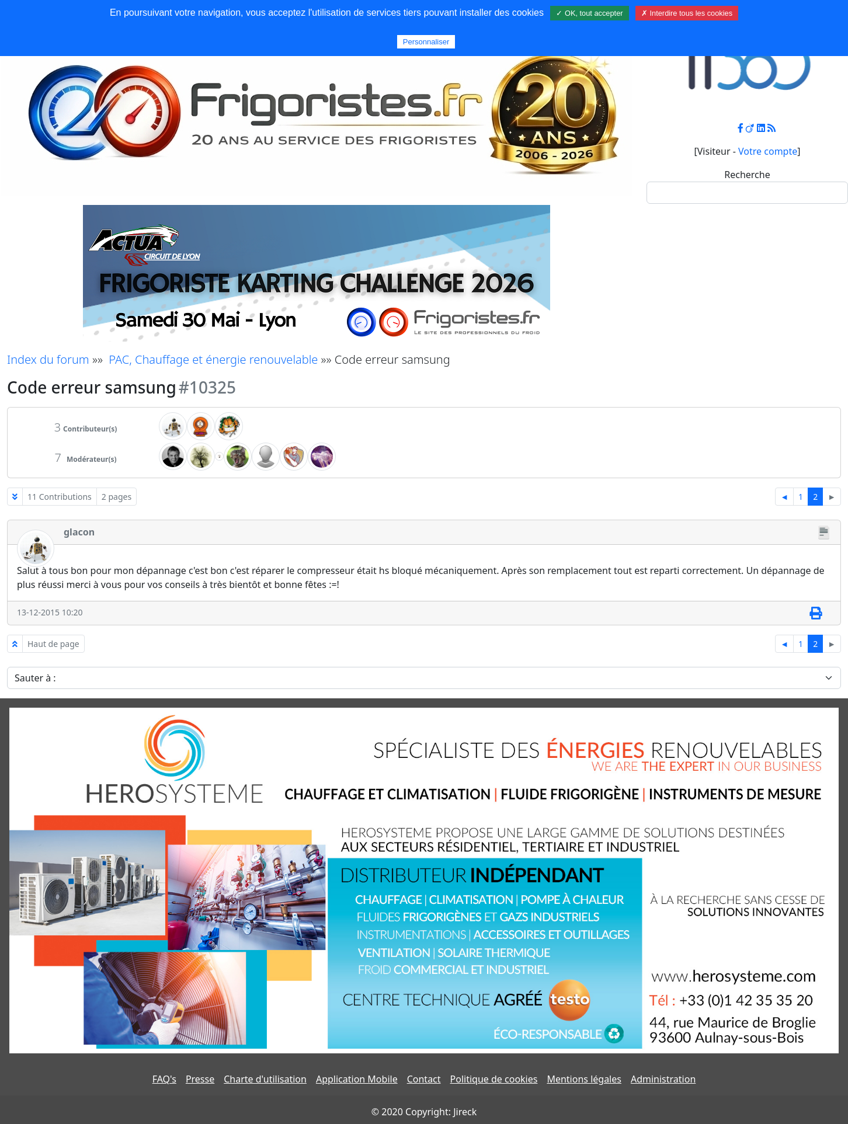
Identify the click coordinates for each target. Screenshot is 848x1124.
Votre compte (767, 151)
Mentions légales (584, 1079)
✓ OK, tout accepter (589, 13)
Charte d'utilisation (265, 1079)
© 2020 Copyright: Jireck (424, 1111)
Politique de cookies (494, 1079)
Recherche (747, 174)
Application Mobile (357, 1079)
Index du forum (48, 359)
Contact (424, 1079)
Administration (663, 1079)
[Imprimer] (815, 613)
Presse (200, 1079)
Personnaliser (426, 41)
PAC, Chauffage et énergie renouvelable (213, 359)
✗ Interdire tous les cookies (686, 13)
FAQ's (164, 1079)
